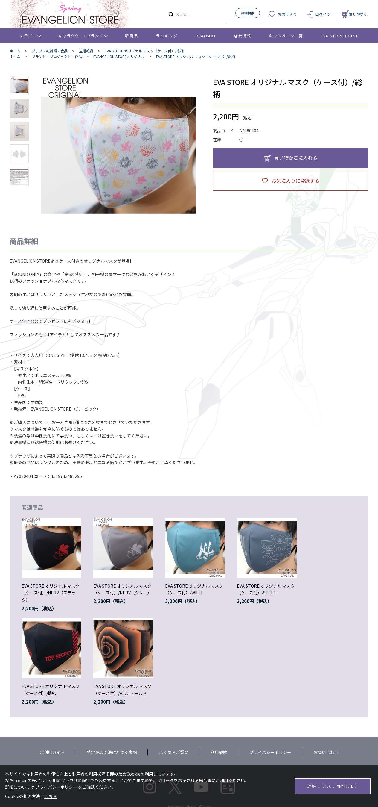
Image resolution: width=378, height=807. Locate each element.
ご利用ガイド (52, 752)
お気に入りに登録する (295, 180)
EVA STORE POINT (339, 36)
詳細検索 (247, 12)
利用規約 (219, 752)
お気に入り (287, 14)
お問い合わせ (326, 752)
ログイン (323, 14)
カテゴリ (28, 36)
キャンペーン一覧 (286, 36)
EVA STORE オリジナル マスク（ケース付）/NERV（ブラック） (51, 593)
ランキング (166, 36)
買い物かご (355, 14)
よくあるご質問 (173, 752)
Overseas (205, 36)
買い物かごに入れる (295, 157)
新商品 (131, 36)
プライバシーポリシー (270, 752)
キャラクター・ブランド (80, 36)
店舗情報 (242, 36)
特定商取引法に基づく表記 (112, 752)
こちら (50, 796)
